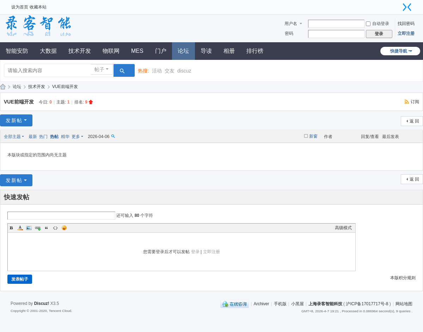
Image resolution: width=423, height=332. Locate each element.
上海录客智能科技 (325, 303)
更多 (76, 136)
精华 (65, 136)
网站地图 (404, 303)
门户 (160, 51)
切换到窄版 (407, 7)
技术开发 (79, 51)
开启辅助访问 (398, 5)
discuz (184, 71)
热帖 (54, 136)
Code (55, 227)
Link (37, 227)
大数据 (48, 51)
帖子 (99, 69)
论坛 (183, 51)
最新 (33, 136)
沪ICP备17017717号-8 (367, 303)
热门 (43, 136)
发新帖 (14, 120)
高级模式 (343, 227)
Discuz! (41, 303)
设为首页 (19, 7)
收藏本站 (38, 7)
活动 (157, 71)
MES (137, 51)
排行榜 (254, 51)
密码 (289, 33)
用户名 (290, 23)
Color (20, 227)
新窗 (313, 136)
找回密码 (406, 23)
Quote (46, 227)
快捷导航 (398, 51)
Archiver (261, 303)
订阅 (415, 101)
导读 (206, 51)
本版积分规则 (403, 277)
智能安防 (17, 51)
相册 (229, 51)
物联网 (111, 51)
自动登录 (377, 23)
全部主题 (12, 136)
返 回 (414, 121)
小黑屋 (297, 303)
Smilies (64, 227)
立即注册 (406, 33)
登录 (195, 251)
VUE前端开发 (65, 86)
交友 (169, 71)
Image (28, 227)
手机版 (280, 303)
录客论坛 (3, 87)
